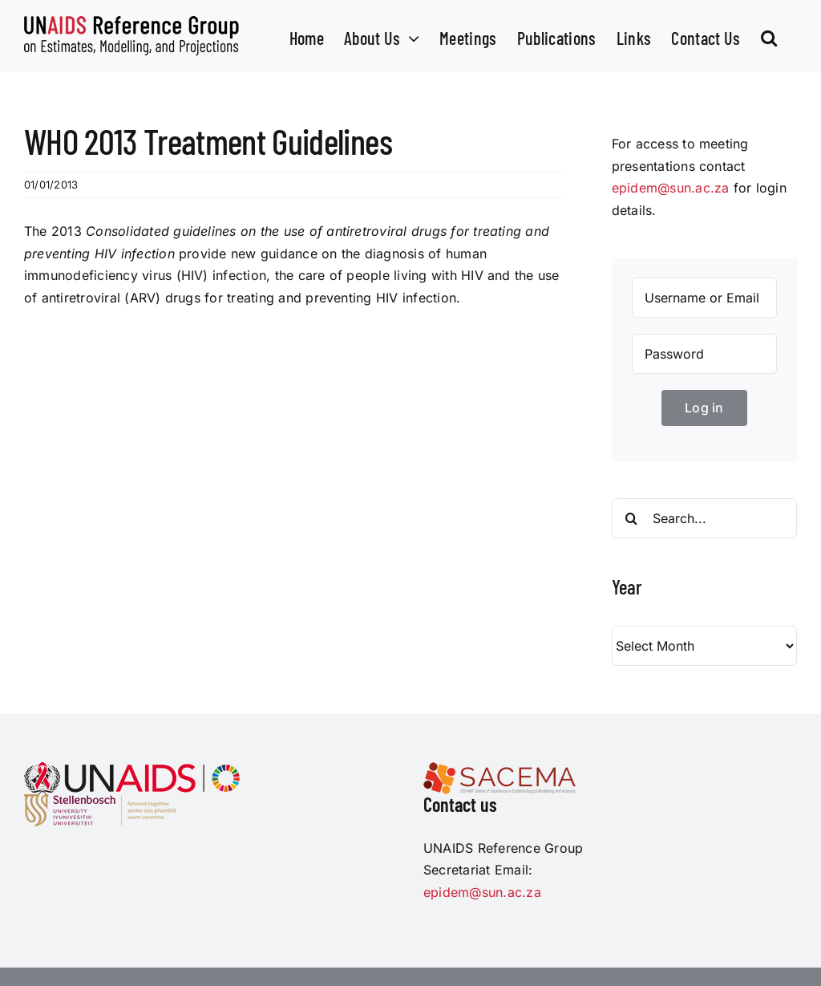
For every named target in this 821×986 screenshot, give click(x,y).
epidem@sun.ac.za (671, 188)
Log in (704, 408)
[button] (769, 36)
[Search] (632, 518)
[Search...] (704, 518)
